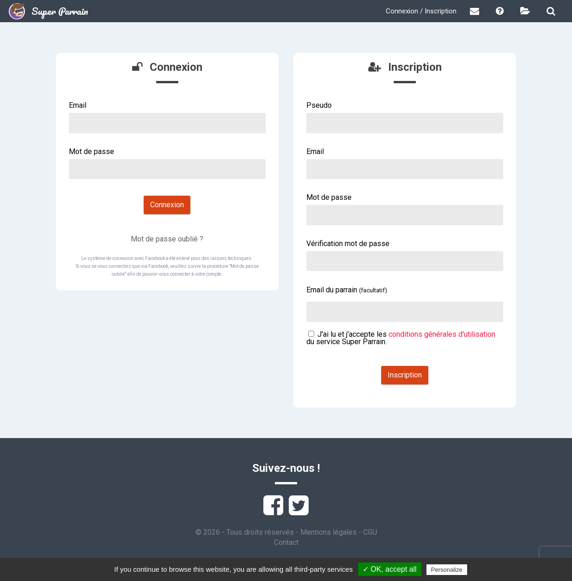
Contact (286, 542)
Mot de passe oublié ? (167, 239)
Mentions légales (328, 532)
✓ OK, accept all (390, 569)
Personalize (446, 569)
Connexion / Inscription (421, 11)
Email (77, 105)
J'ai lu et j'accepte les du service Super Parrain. (400, 338)
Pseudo (319, 105)
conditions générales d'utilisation (442, 334)
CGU (370, 532)
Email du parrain (346, 289)
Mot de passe (91, 151)
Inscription (405, 375)
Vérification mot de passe (347, 243)
